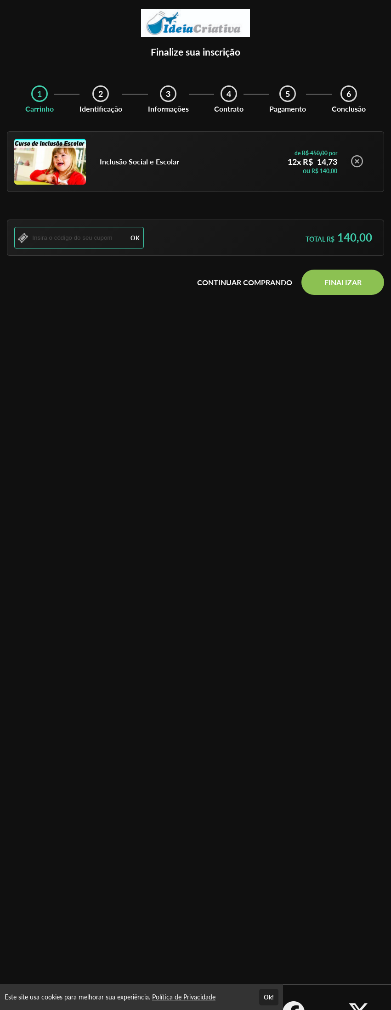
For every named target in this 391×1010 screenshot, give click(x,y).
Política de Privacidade (183, 997)
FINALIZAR (343, 282)
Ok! (269, 997)
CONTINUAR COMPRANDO (244, 282)
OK (135, 238)
